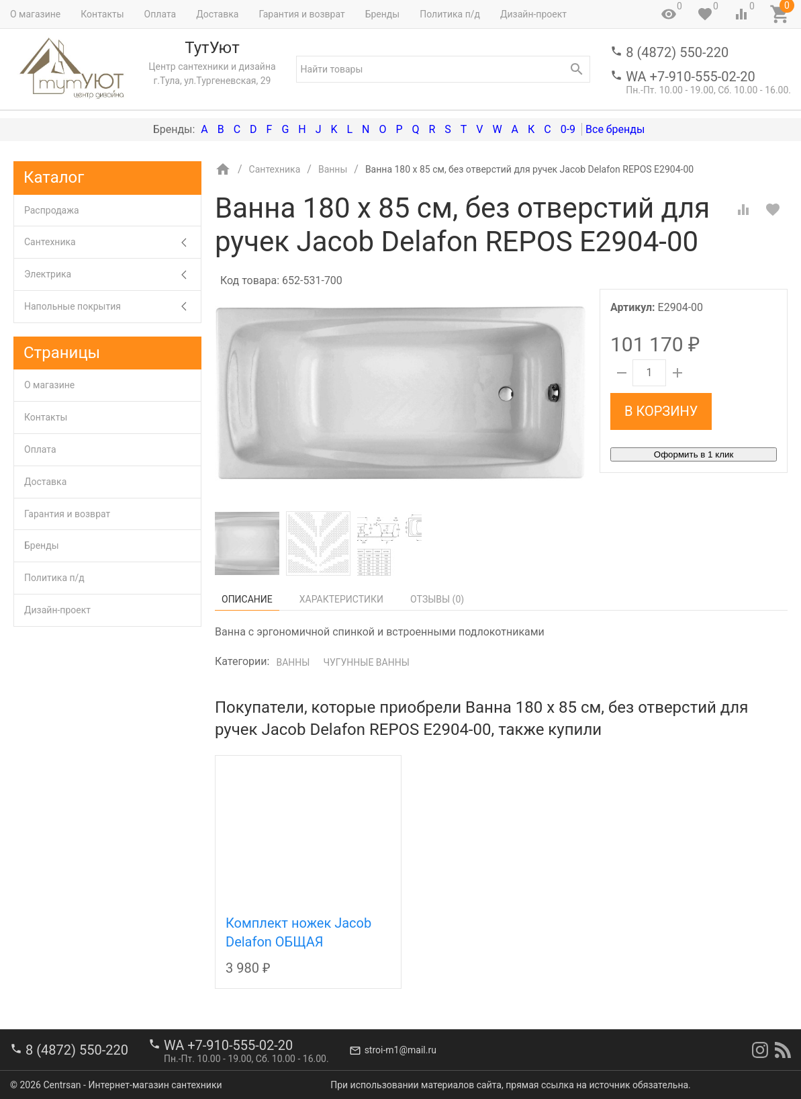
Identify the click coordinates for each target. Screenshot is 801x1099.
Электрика (112, 274)
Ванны (293, 662)
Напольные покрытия (112, 306)
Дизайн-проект (533, 14)
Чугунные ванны (366, 662)
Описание (247, 599)
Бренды (382, 14)
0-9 (568, 129)
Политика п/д (450, 14)
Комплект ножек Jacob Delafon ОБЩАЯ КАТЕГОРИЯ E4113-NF (298, 942)
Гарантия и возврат (301, 14)
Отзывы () (437, 599)
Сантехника (112, 242)
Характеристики (341, 599)
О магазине (35, 14)
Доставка (217, 14)
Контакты (102, 14)
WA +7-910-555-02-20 (690, 77)
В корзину (661, 411)
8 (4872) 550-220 (677, 52)
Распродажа (51, 210)
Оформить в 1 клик (693, 454)
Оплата (160, 14)
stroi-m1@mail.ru (400, 1050)
